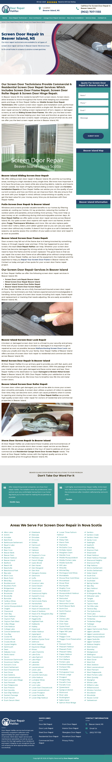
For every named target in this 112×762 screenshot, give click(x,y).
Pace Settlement (66, 629)
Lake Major (36, 660)
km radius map (93, 174)
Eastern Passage (11, 695)
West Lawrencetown (95, 667)
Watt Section (92, 647)
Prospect (63, 677)
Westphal (91, 680)
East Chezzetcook (11, 670)
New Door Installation (75, 18)
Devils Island (9, 654)
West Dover (92, 660)
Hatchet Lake (37, 606)
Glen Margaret (37, 568)
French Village (37, 560)
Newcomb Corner (66, 603)
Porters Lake (64, 662)
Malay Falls (63, 540)
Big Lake (7, 573)
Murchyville (63, 586)
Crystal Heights (10, 644)
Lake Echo (36, 654)
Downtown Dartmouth (13, 660)
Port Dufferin (64, 657)
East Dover (8, 672)
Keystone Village (38, 647)
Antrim (7, 535)
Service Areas (91, 18)
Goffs (34, 578)
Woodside (91, 695)
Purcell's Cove (65, 682)
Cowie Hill (8, 637)
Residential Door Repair (48, 736)
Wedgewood (92, 652)
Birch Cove (8, 576)
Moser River (64, 583)
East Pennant (9, 682)
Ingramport (36, 634)
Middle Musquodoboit (68, 558)
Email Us (93, 728)
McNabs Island (65, 550)
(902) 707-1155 (91, 11)
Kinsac (34, 649)
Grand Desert (37, 586)
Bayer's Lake (9, 545)
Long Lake (36, 682)
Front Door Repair (69, 724)
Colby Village (9, 624)
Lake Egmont (37, 657)
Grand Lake (36, 588)
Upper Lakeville (93, 632)
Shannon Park (92, 550)
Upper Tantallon (93, 642)
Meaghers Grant (65, 553)
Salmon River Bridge (67, 703)
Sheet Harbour (93, 555)
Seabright (91, 543)
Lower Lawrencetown (40, 690)
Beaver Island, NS (51, 10)
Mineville (62, 568)
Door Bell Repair (45, 724)
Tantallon (91, 601)
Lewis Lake (36, 670)
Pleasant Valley (65, 652)
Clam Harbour (9, 616)
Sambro (90, 532)
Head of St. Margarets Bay (42, 614)
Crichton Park (9, 639)
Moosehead (64, 581)
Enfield (34, 543)
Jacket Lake (37, 637)
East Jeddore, (9, 675)
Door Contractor (35, 18)
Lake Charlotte (38, 652)
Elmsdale (35, 537)
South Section (92, 578)
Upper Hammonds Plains (97, 629)
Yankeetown (92, 700)
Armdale (7, 537)
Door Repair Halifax (71, 758)
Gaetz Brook (37, 563)
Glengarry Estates (39, 573)
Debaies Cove (9, 652)
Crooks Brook (9, 642)
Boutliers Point (10, 586)
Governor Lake (38, 583)
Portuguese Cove (66, 672)
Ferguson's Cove (38, 555)
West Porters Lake (94, 675)
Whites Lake (92, 682)
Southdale (91, 581)
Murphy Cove (64, 588)
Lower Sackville (38, 695)
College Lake (9, 629)
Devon (6, 657)
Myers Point (64, 596)
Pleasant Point (65, 649)
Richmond (63, 692)
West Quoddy (92, 677)
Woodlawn (91, 693)
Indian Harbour (38, 632)
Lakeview (35, 665)
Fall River (35, 553)
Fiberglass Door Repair (71, 732)
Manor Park (64, 542)
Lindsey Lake (37, 672)
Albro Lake (8, 532)
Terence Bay (92, 609)
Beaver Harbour (10, 558)
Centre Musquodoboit (13, 606)
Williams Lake (92, 685)
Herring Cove (37, 616)
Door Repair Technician (18, 18)
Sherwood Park (93, 563)
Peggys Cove (64, 637)
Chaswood (8, 611)
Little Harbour (37, 677)
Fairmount (36, 545)
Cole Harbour (9, 626)
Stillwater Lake (93, 596)
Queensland (64, 687)
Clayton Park (9, 619)
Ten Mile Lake (92, 606)
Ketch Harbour (38, 644)
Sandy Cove (92, 540)
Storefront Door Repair (71, 736)
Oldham (62, 616)
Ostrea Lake (64, 619)
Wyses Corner (92, 698)
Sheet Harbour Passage (96, 558)
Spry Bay (90, 586)
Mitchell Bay (64, 570)
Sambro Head (92, 537)
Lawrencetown (38, 667)
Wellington (91, 654)
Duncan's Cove (10, 665)
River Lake (63, 695)
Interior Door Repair (70, 728)
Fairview (35, 548)
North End (63, 609)
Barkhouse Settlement (13, 543)
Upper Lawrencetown (96, 634)
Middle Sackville (65, 563)
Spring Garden (92, 583)
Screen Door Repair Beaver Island (34, 22)
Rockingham (64, 698)
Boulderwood (9, 583)
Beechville (8, 568)
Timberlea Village (94, 621)
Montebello (64, 575)
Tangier (90, 598)
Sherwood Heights (94, 560)
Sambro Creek (93, 535)
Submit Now (93, 136)
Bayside (7, 548)
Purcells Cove (64, 685)
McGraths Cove (65, 547)
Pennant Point (65, 644)
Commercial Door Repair (46, 742)
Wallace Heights (93, 644)
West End (91, 662)
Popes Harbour (65, 654)
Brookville (8, 596)
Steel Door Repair (46, 732)
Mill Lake (63, 565)
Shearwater (91, 553)
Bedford (7, 563)
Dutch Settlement (11, 667)
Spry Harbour (92, 588)
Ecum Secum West (12, 700)
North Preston (65, 611)
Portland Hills (64, 667)
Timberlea (91, 619)
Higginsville (36, 619)
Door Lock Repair (46, 728)
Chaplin (7, 609)
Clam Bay (8, 614)
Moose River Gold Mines (69, 578)
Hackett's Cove (38, 596)
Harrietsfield (37, 604)
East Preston (9, 688)
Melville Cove (64, 555)
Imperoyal (36, 629)
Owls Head (63, 624)
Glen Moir (35, 571)
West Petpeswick (94, 672)
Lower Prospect (38, 693)
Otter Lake (63, 621)
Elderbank (36, 532)
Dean (6, 649)
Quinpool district (66, 690)
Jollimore (35, 642)
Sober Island (92, 573)
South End (91, 576)
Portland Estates (66, 664)
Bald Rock (8, 540)
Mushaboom (64, 591)
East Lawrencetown (12, 677)
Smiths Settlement (94, 571)
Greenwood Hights (39, 593)
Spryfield (90, 591)
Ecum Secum (9, 698)
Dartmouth (8, 647)
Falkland (35, 550)
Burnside (7, 598)
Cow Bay (7, 634)
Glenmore (36, 576)
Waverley (90, 649)
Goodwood (36, 581)
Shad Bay (91, 548)
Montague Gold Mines (68, 573)
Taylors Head (92, 604)
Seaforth (90, 545)
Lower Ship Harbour (40, 698)
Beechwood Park (11, 571)
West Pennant (93, 670)
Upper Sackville (93, 639)
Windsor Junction (94, 690)
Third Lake (91, 614)
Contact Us (102, 18)
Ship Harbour (92, 565)
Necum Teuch (65, 601)
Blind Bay (8, 581)
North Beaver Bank (67, 606)
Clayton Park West (11, 621)
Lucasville (63, 537)
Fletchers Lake (38, 558)
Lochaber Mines (38, 680)
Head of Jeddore (38, 611)
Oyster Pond (64, 626)
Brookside (8, 593)
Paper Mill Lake (65, 631)
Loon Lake (36, 685)
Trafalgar (90, 624)
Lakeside (35, 662)
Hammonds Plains (39, 601)
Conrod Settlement (12, 632)
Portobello (63, 670)
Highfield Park (37, 621)
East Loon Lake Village (13, 680)
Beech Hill (8, 565)
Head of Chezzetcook (41, 609)
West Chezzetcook (95, 657)
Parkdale (63, 634)
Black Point (8, 578)
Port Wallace (64, 659)
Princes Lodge (65, 675)
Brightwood (9, 591)
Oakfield (62, 614)
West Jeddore (92, 665)
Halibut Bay (36, 598)
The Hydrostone (93, 611)
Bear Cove (8, 550)
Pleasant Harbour (66, 647)
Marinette (63, 545)
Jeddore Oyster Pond (40, 639)
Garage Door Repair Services (54, 18)
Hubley (34, 626)
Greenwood (36, 591)
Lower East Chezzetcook (42, 688)
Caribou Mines (10, 601)
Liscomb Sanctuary (39, 675)
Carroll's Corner (10, 604)
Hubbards (36, 624)
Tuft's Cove (91, 626)
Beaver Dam (9, 555)
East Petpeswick (11, 685)
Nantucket (63, 598)
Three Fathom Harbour (96, 616)
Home (5, 18)
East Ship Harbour (11, 693)
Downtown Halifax (11, 662)
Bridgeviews (9, 588)
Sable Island (64, 700)
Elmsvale (35, 540)
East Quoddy (9, 690)
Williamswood (93, 688)
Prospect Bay (64, 680)
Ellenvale (35, 535)
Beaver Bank (9, 553)
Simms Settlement (94, 568)
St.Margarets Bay (94, 593)
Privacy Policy (68, 741)
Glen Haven (36, 565)
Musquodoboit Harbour (69, 593)
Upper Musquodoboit (96, 637)
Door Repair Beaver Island (14, 22)
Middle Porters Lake (67, 560)
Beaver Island (9, 560)
